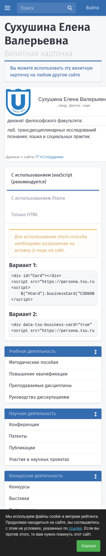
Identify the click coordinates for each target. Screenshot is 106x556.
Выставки (19, 498)
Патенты (18, 436)
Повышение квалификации (38, 374)
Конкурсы (19, 487)
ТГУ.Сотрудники (49, 157)
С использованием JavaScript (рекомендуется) (41, 178)
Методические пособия (34, 362)
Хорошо (88, 546)
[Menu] (7, 8)
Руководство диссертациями (39, 397)
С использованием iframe (38, 198)
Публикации (22, 447)
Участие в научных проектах (39, 459)
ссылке (75, 528)
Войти (92, 7)
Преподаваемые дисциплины (40, 385)
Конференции (24, 424)
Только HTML (24, 214)
